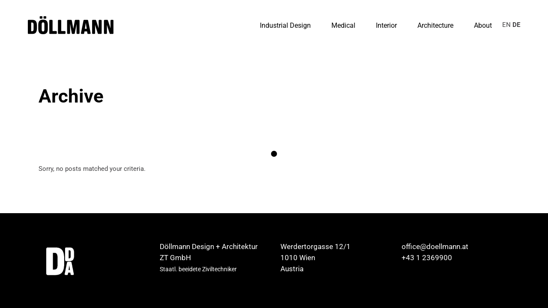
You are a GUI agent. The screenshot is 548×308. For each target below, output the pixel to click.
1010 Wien (297, 257)
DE (516, 25)
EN (506, 25)
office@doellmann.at (435, 246)
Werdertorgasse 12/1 (315, 246)
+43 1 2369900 (427, 257)
